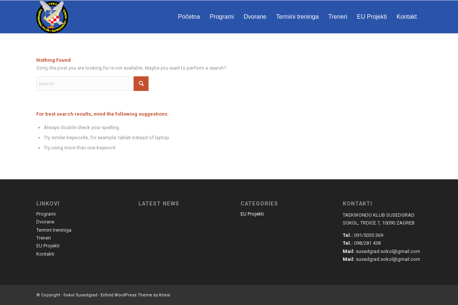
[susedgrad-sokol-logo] (52, 16)
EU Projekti (252, 214)
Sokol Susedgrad (80, 295)
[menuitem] (189, 16)
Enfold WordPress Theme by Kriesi (135, 295)
